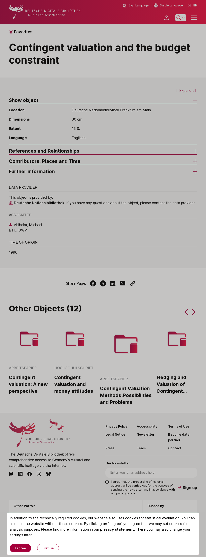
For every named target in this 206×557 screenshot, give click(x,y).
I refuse (48, 548)
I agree (20, 548)
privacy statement (117, 529)
